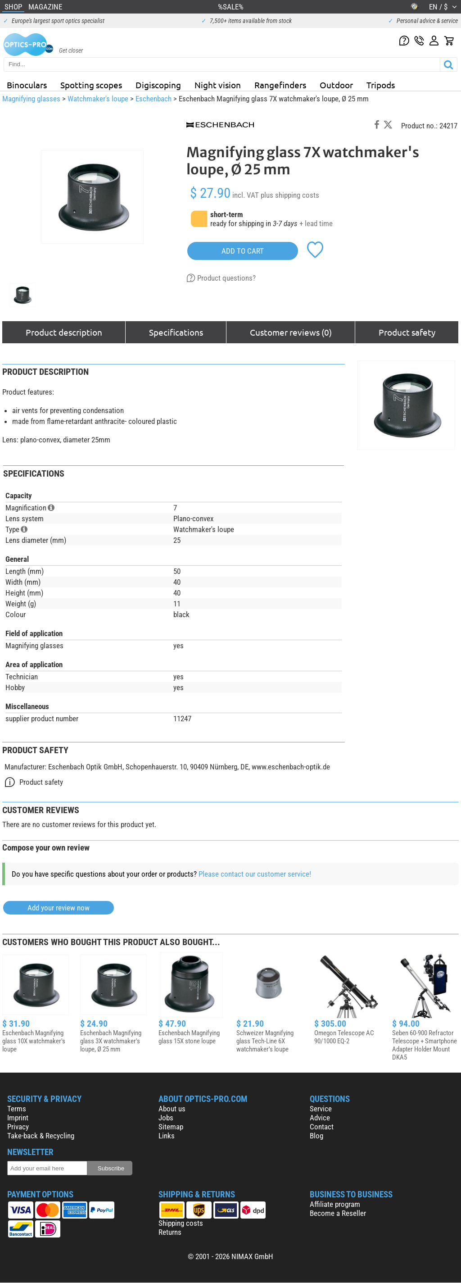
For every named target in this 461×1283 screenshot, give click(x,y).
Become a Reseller (338, 1213)
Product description (64, 332)
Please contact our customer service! (255, 873)
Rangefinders (280, 84)
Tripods (380, 84)
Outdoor (336, 84)
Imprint (17, 1117)
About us (171, 1108)
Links (166, 1135)
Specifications (176, 332)
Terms (16, 1108)
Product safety (407, 332)
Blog (316, 1135)
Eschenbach (154, 98)
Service (321, 1108)
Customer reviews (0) (291, 332)
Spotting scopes (91, 84)
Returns (169, 1232)
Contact (322, 1126)
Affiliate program (335, 1204)
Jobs (165, 1117)
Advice (320, 1117)
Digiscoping (158, 84)
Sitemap (170, 1126)
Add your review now (58, 907)
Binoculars (27, 84)
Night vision (217, 84)
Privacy (18, 1126)
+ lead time (316, 223)
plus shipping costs (290, 195)
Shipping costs (180, 1223)
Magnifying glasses (31, 98)
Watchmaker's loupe (98, 98)
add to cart (242, 250)
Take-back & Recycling (40, 1135)
